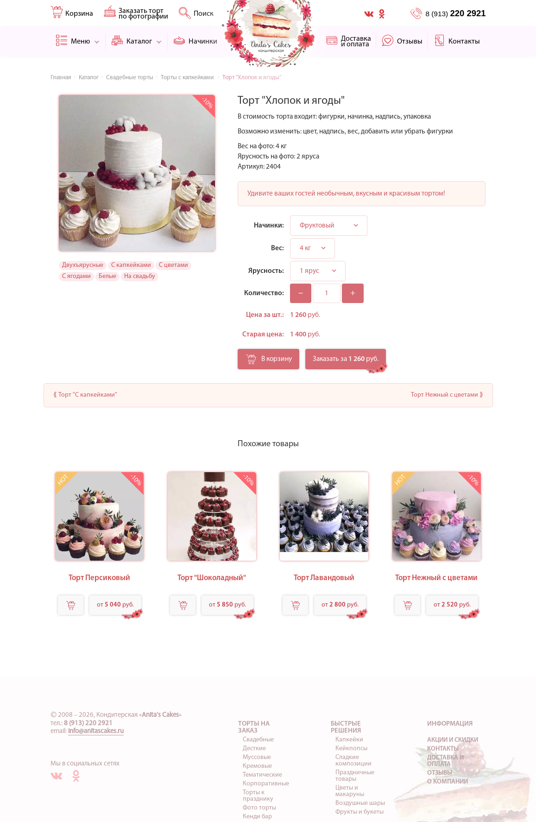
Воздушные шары (360, 803)
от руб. (115, 604)
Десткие (254, 748)
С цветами (173, 265)
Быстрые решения (346, 727)
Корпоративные (266, 783)
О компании (447, 781)
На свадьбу (139, 276)
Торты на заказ (254, 727)
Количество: (264, 293)
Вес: (277, 248)
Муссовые (257, 757)
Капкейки (349, 739)
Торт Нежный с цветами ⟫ (447, 395)
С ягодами (76, 276)
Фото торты (259, 807)
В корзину (269, 361)
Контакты (443, 749)
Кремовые (257, 766)
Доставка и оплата (445, 761)
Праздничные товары (354, 776)
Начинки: (269, 225)
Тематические (262, 774)
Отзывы (439, 773)
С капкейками (131, 265)
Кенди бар (257, 816)
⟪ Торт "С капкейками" (85, 395)
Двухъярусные (82, 265)
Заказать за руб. (345, 359)
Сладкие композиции (353, 760)
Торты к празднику (258, 796)
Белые (107, 276)
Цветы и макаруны (349, 791)
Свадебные (258, 739)
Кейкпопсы (351, 748)
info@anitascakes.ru (96, 731)
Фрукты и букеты (359, 812)
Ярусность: (266, 271)
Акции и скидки (452, 740)
